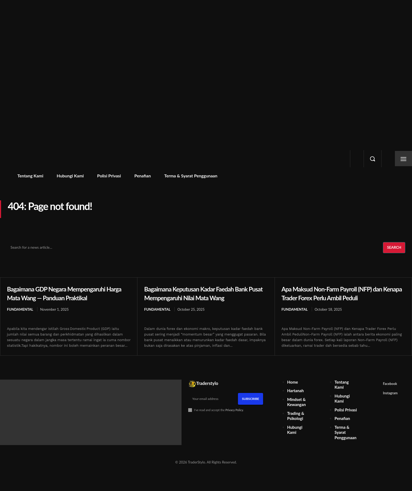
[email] (213, 408)
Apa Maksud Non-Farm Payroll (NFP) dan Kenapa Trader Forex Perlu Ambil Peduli (343, 293)
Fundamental (20, 309)
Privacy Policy (234, 418)
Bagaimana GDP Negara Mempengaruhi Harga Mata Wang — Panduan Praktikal (66, 293)
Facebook (391, 393)
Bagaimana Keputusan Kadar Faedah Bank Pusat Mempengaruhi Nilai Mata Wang (200, 297)
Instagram (391, 403)
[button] (372, 158)
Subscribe (250, 408)
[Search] (393, 248)
